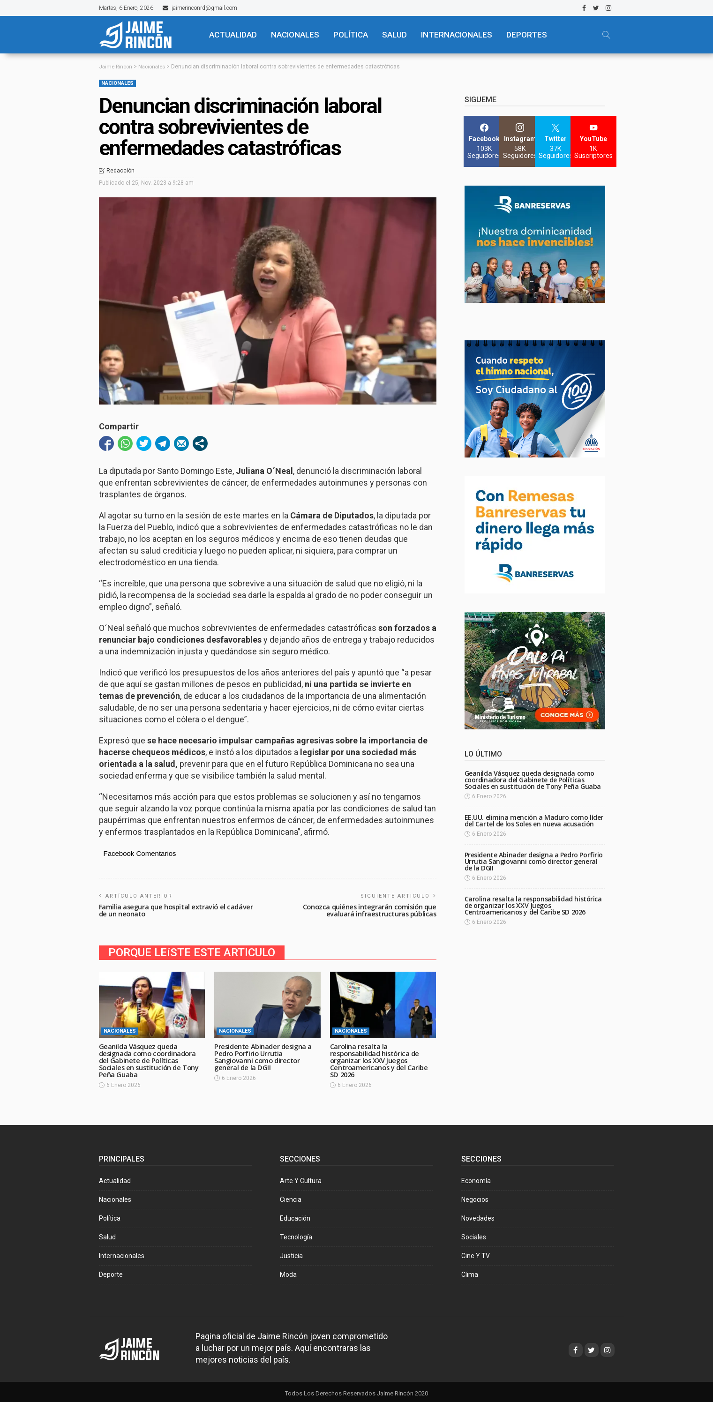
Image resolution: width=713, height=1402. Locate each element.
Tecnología (296, 1233)
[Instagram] (520, 141)
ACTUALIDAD (233, 34)
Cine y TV (475, 1252)
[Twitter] (556, 141)
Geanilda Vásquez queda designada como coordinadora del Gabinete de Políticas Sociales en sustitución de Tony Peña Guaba (151, 1058)
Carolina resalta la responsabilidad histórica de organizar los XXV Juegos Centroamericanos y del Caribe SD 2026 (380, 1058)
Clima (469, 1271)
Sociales (473, 1233)
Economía (476, 1177)
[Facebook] (484, 141)
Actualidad (115, 1177)
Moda (288, 1271)
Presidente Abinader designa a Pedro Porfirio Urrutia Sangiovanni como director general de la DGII (264, 1055)
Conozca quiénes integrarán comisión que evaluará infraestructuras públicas (367, 909)
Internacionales (456, 34)
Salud (107, 1233)
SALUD (394, 34)
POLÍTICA (350, 34)
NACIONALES (295, 34)
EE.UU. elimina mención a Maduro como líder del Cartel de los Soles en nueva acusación (534, 820)
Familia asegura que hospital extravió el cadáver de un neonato (178, 909)
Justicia (291, 1252)
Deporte (111, 1271)
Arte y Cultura (301, 1177)
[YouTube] (593, 141)
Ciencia (290, 1196)
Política (109, 1215)
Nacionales (117, 83)
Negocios (474, 1196)
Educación (295, 1215)
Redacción (120, 170)
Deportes (526, 34)
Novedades (478, 1215)
